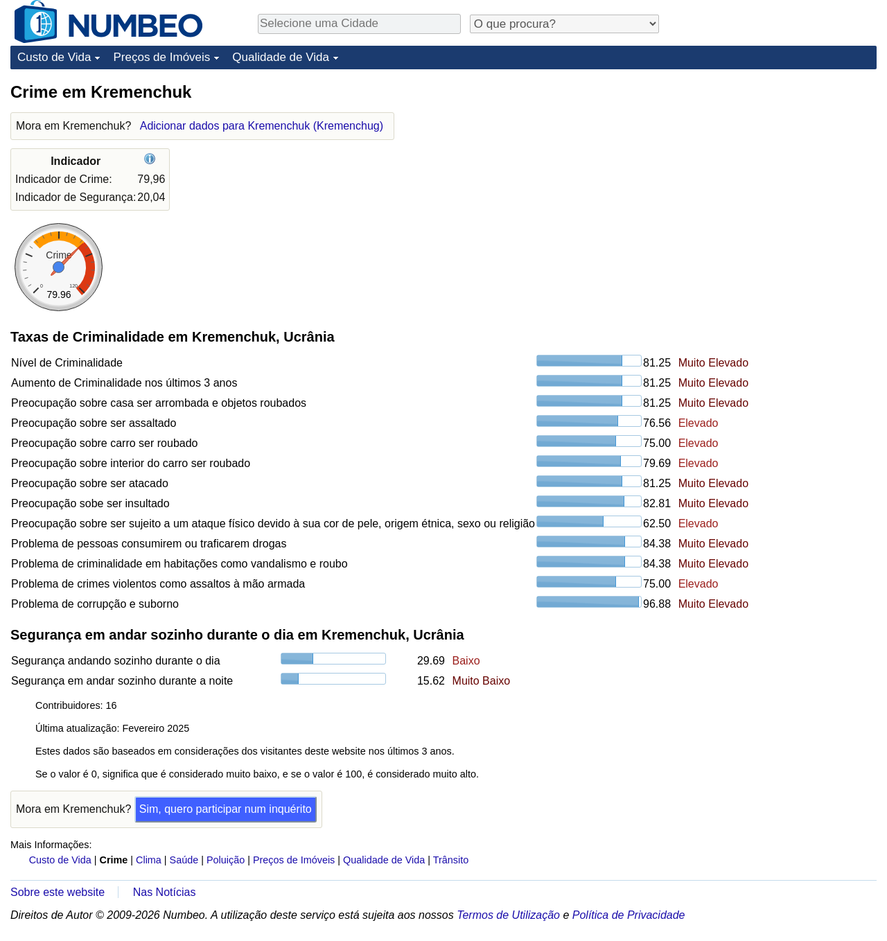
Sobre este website (57, 892)
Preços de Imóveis (161, 57)
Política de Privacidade (628, 915)
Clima (148, 859)
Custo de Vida (54, 57)
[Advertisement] (773, 167)
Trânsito (450, 859)
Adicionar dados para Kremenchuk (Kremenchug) (261, 126)
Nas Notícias (164, 892)
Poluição (226, 859)
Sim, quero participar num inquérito (225, 809)
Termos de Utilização (508, 915)
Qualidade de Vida (280, 57)
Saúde (184, 859)
